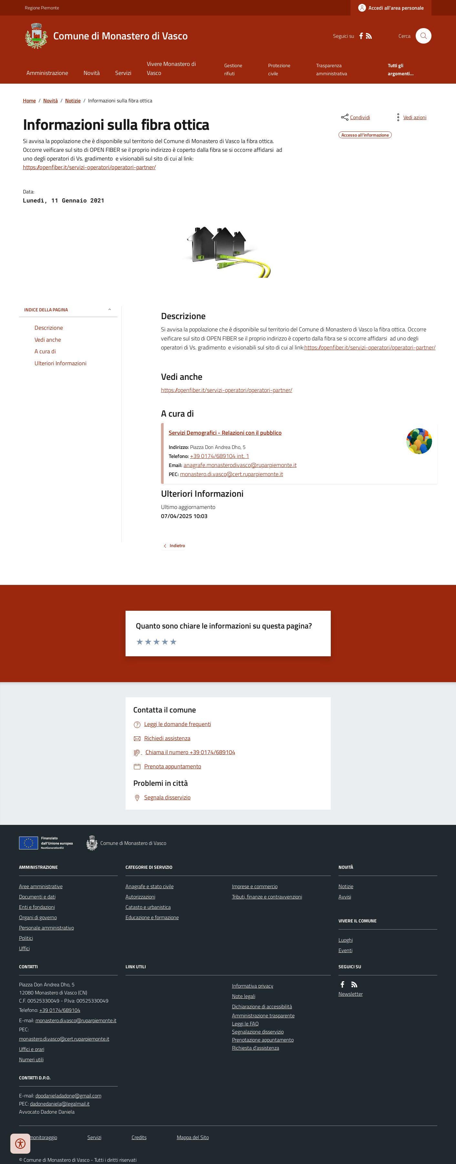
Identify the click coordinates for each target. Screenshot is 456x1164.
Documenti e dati (37, 896)
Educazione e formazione (152, 917)
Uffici (24, 948)
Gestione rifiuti (233, 69)
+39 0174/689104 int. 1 (219, 456)
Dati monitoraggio (38, 1137)
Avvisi (345, 896)
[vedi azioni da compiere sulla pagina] (410, 117)
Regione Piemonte (42, 7)
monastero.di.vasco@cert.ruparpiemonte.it (231, 474)
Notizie (73, 100)
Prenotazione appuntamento (263, 1040)
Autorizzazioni (140, 896)
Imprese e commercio (255, 886)
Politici (26, 938)
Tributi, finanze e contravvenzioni (267, 896)
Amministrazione (47, 72)
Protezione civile (279, 69)
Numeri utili (31, 1059)
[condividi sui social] (355, 117)
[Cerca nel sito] (420, 36)
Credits (139, 1137)
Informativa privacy (252, 986)
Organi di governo (38, 917)
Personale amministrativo (46, 927)
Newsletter (351, 994)
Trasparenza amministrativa (331, 69)
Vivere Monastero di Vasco (171, 68)
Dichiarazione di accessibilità (262, 1006)
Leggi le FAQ (245, 1023)
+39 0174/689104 (59, 1010)
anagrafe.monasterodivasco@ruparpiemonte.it (240, 465)
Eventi (345, 950)
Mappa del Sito (193, 1137)
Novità (92, 72)
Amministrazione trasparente (263, 1015)
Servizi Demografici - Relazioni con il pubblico (225, 432)
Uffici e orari (31, 1049)
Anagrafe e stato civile (150, 886)
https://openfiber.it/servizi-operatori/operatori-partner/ (89, 167)
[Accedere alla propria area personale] (390, 8)
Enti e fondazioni (37, 907)
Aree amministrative (41, 886)
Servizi (123, 72)
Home (29, 100)
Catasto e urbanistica (148, 907)
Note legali (243, 996)
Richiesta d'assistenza (255, 1048)
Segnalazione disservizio (258, 1031)
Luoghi (346, 940)
